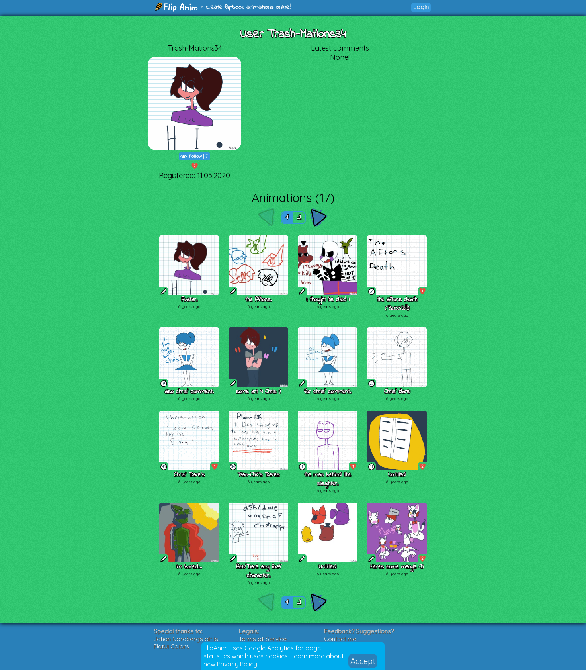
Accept (362, 661)
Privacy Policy (237, 664)
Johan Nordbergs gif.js (186, 639)
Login (421, 7)
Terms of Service (263, 639)
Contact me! (340, 639)
